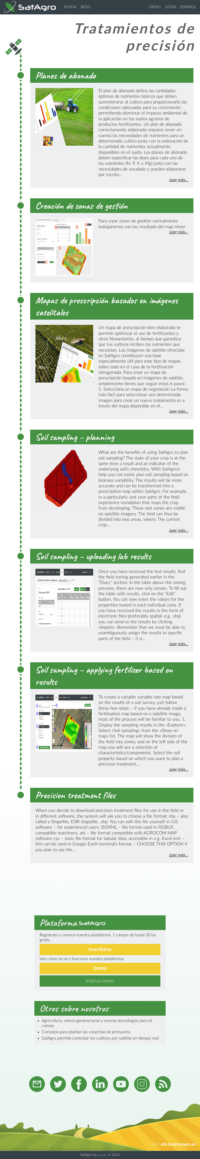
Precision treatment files (75, 795)
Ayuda (70, 7)
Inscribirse (100, 949)
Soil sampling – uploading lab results (93, 556)
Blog (85, 7)
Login (170, 7)
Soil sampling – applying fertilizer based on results (104, 676)
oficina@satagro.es (178, 1144)
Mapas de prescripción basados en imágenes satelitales (106, 306)
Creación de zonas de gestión (81, 206)
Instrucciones (100, 980)
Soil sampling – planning (74, 437)
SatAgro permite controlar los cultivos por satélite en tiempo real (100, 1038)
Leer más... (178, 180)
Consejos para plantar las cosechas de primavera (86, 1032)
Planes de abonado (65, 75)
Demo (155, 7)
